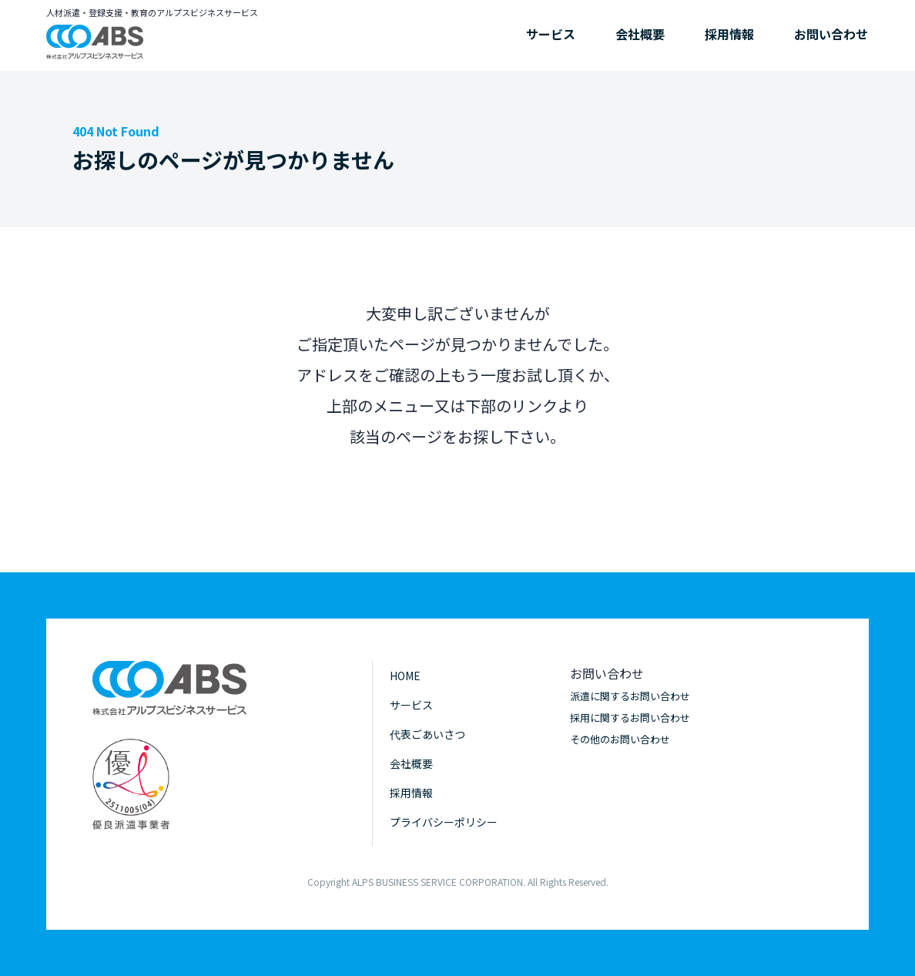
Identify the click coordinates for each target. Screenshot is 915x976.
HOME (405, 675)
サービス (550, 34)
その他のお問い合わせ (620, 739)
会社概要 (640, 34)
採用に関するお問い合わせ (630, 717)
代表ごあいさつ (427, 734)
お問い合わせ (831, 34)
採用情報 (729, 34)
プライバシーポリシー (444, 822)
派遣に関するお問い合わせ (630, 696)
